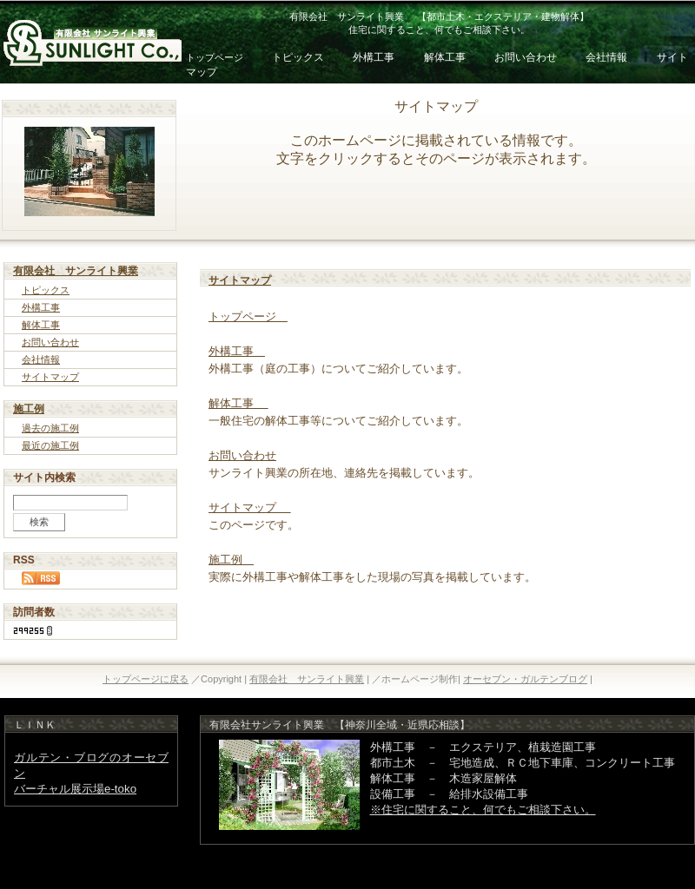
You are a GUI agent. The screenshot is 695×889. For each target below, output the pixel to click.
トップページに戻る (146, 679)
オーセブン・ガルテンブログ (525, 679)
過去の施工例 (50, 428)
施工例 (28, 409)
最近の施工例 (50, 445)
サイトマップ (50, 377)
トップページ (214, 57)
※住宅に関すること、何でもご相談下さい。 (483, 809)
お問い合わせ (526, 57)
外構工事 (373, 57)
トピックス (298, 57)
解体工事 (446, 57)
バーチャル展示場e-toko (75, 788)
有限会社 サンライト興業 (75, 271)
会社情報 (606, 57)
